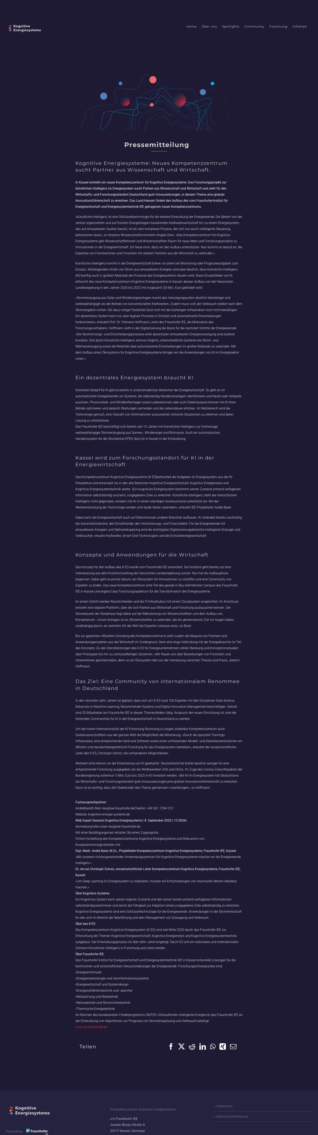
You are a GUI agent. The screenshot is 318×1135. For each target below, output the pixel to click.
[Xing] (222, 1046)
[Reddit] (192, 1046)
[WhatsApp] (212, 1046)
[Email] (233, 1046)
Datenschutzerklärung (232, 1116)
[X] (181, 1046)
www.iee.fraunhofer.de (91, 1027)
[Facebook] (171, 1046)
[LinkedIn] (202, 1046)
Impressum (224, 1106)
